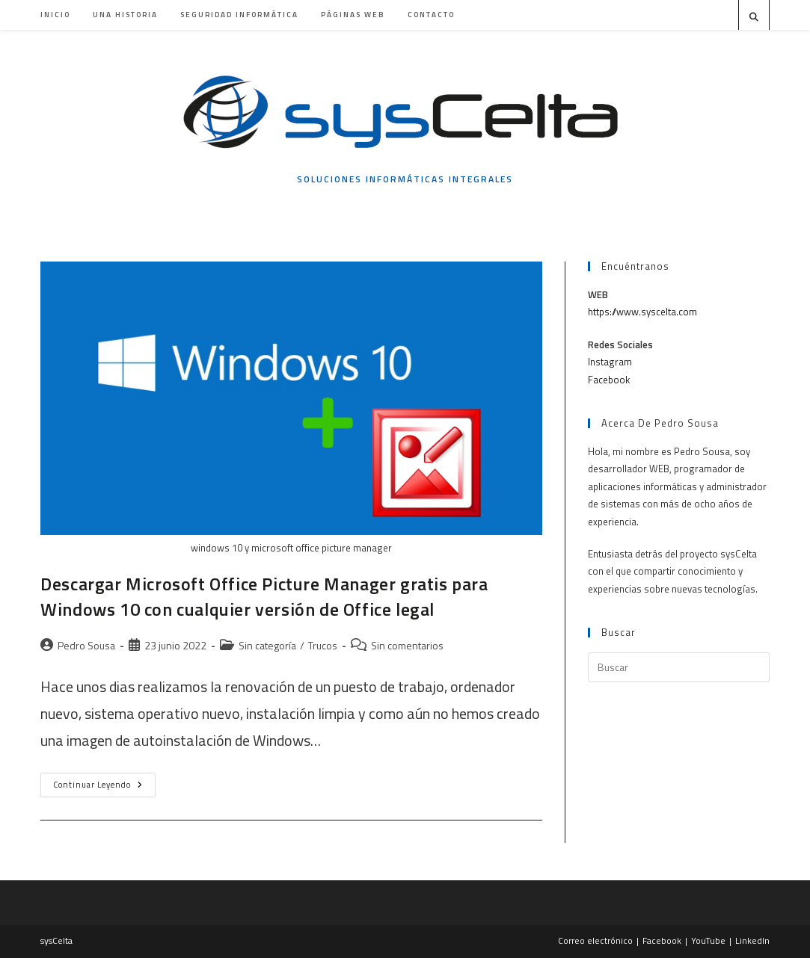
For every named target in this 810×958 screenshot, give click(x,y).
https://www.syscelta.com (642, 311)
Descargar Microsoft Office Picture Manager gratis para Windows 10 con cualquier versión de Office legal (264, 596)
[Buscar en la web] (753, 17)
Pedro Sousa (86, 645)
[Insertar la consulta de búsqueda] (679, 667)
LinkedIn (752, 940)
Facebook (609, 379)
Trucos (322, 645)
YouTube (708, 940)
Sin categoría (267, 645)
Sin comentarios (407, 645)
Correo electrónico (595, 940)
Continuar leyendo (104, 787)
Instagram (610, 361)
